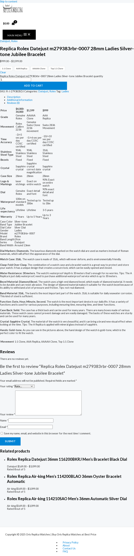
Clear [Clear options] (3, 72)
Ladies (65, 91)
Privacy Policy (70, 542)
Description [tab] (13, 96)
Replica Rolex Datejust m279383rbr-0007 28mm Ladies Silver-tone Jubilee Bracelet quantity (51, 76)
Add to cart (33, 85)
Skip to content (8, 1)
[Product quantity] (15, 80)
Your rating (7, 386)
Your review (7, 414)
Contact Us (69, 548)
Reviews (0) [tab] (13, 102)
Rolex (14, 41)
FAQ (65, 551)
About (66, 545)
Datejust (5, 41)
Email (4, 426)
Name (4, 420)
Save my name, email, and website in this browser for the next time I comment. (47, 433)
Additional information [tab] (19, 99)
